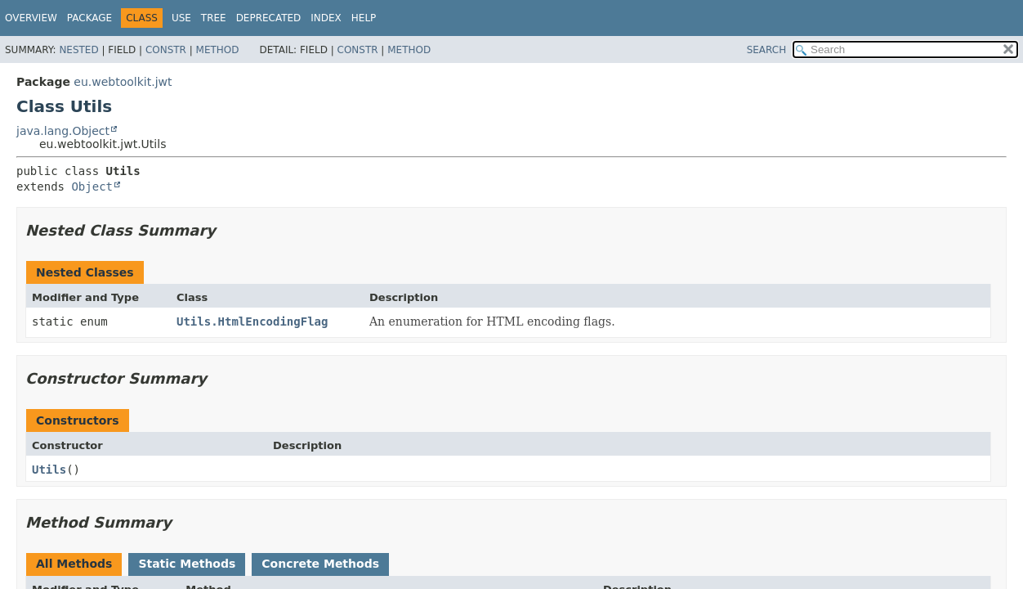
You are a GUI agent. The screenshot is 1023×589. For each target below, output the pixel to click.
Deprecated (269, 18)
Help (364, 18)
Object (92, 186)
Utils (49, 469)
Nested (78, 50)
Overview (31, 18)
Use (181, 18)
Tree (213, 18)
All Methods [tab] (74, 563)
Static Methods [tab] (186, 563)
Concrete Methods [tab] (320, 563)
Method (217, 50)
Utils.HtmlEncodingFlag (252, 321)
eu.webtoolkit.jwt (123, 81)
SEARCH (767, 50)
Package (89, 18)
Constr (165, 50)
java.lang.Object (62, 130)
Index (326, 18)
